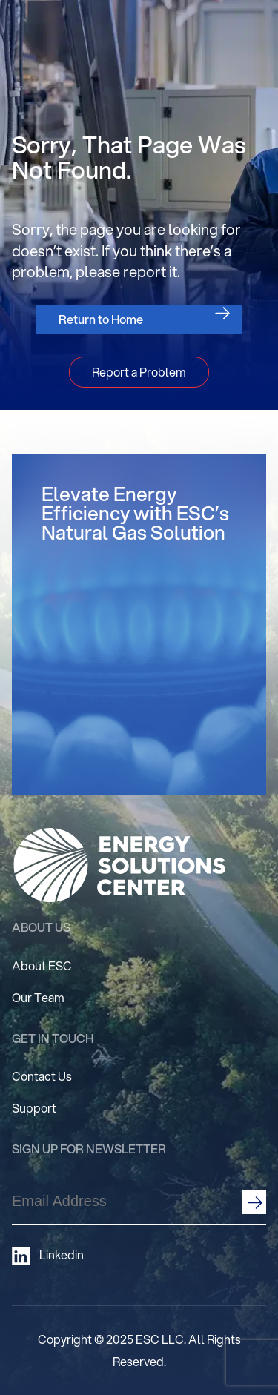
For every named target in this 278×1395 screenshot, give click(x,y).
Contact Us (42, 1075)
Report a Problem (139, 371)
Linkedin (48, 1256)
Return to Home (101, 319)
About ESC (42, 965)
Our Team (38, 997)
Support (34, 1107)
